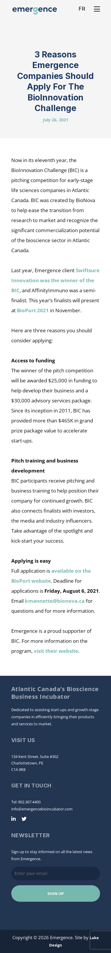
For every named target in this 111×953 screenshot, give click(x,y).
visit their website (56, 651)
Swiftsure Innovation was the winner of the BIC (55, 280)
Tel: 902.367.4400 (26, 802)
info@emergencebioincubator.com (42, 809)
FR (81, 9)
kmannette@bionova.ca (55, 600)
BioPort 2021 (33, 310)
